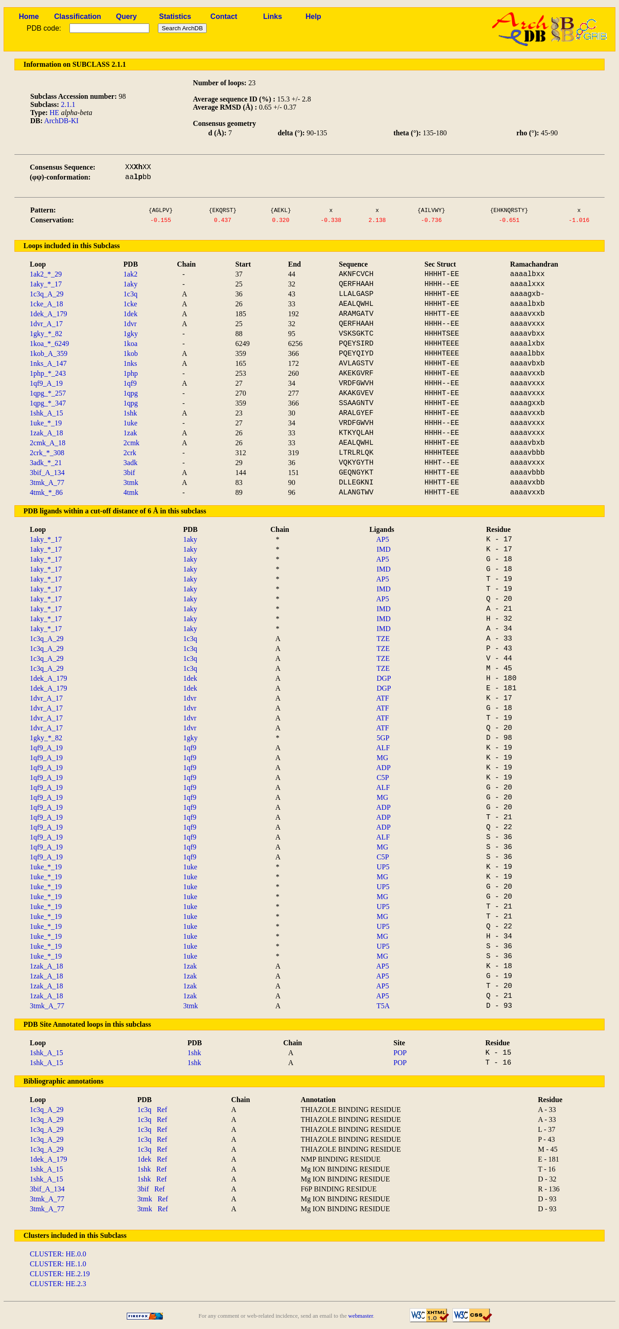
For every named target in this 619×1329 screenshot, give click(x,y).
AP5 (382, 539)
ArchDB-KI (61, 121)
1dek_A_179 (48, 314)
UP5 (383, 867)
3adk (131, 462)
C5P (383, 777)
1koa (131, 343)
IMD (384, 549)
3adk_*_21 (46, 462)
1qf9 (130, 383)
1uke (131, 423)
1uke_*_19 (46, 423)
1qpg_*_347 (48, 403)
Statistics (175, 16)
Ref (162, 1109)
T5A (382, 1006)
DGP (384, 678)
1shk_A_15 (46, 413)
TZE (382, 638)
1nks (130, 363)
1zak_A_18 (46, 433)
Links (272, 16)
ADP (383, 767)
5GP (383, 738)
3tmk (131, 482)
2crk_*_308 (47, 453)
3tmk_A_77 (47, 482)
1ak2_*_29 (46, 274)
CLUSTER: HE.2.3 (58, 1283)
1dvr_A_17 (46, 324)
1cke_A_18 (46, 304)
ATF (382, 698)
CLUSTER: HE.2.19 (60, 1274)
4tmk (131, 492)
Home (29, 16)
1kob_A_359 (49, 353)
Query (126, 16)
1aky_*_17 (46, 284)
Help (313, 16)
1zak (130, 433)
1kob (131, 353)
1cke (130, 304)
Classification (77, 16)
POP (400, 1053)
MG (382, 757)
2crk (130, 453)
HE (54, 112)
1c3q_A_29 (47, 294)
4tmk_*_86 (46, 492)
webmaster (360, 1316)
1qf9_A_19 (46, 383)
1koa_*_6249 (49, 343)
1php (131, 373)
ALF (383, 748)
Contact (223, 16)
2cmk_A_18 (47, 443)
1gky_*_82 (46, 333)
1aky (131, 284)
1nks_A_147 (48, 363)
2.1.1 (68, 104)
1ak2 (131, 274)
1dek (131, 314)
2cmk (132, 443)
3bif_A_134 (47, 472)
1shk (130, 413)
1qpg (131, 393)
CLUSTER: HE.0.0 (58, 1254)
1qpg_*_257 (48, 393)
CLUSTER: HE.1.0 (58, 1264)
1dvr (130, 324)
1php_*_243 (48, 373)
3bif (129, 472)
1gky (131, 333)
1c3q (131, 294)
